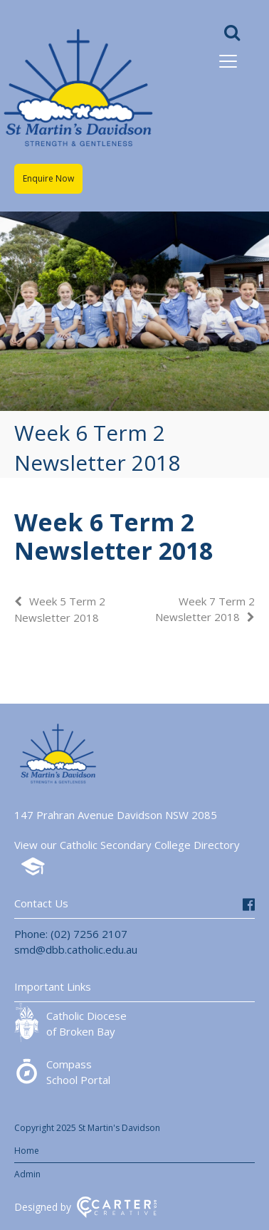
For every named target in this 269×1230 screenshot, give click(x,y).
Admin (27, 1174)
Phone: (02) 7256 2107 (70, 934)
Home (26, 1151)
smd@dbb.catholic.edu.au (75, 949)
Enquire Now (48, 178)
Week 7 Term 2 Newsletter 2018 (205, 609)
